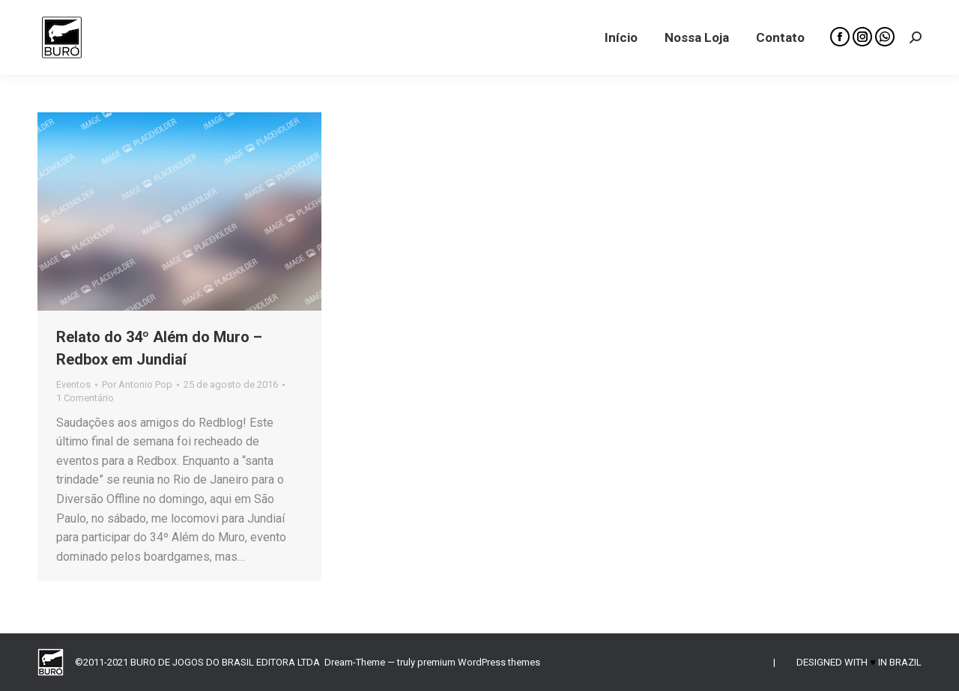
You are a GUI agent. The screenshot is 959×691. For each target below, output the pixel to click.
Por (137, 384)
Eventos (73, 384)
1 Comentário (85, 398)
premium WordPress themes (478, 662)
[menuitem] (621, 37)
